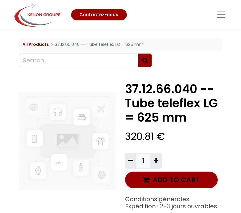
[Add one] (156, 160)
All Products (35, 44)
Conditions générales (157, 199)
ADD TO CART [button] (171, 180)
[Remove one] (130, 160)
